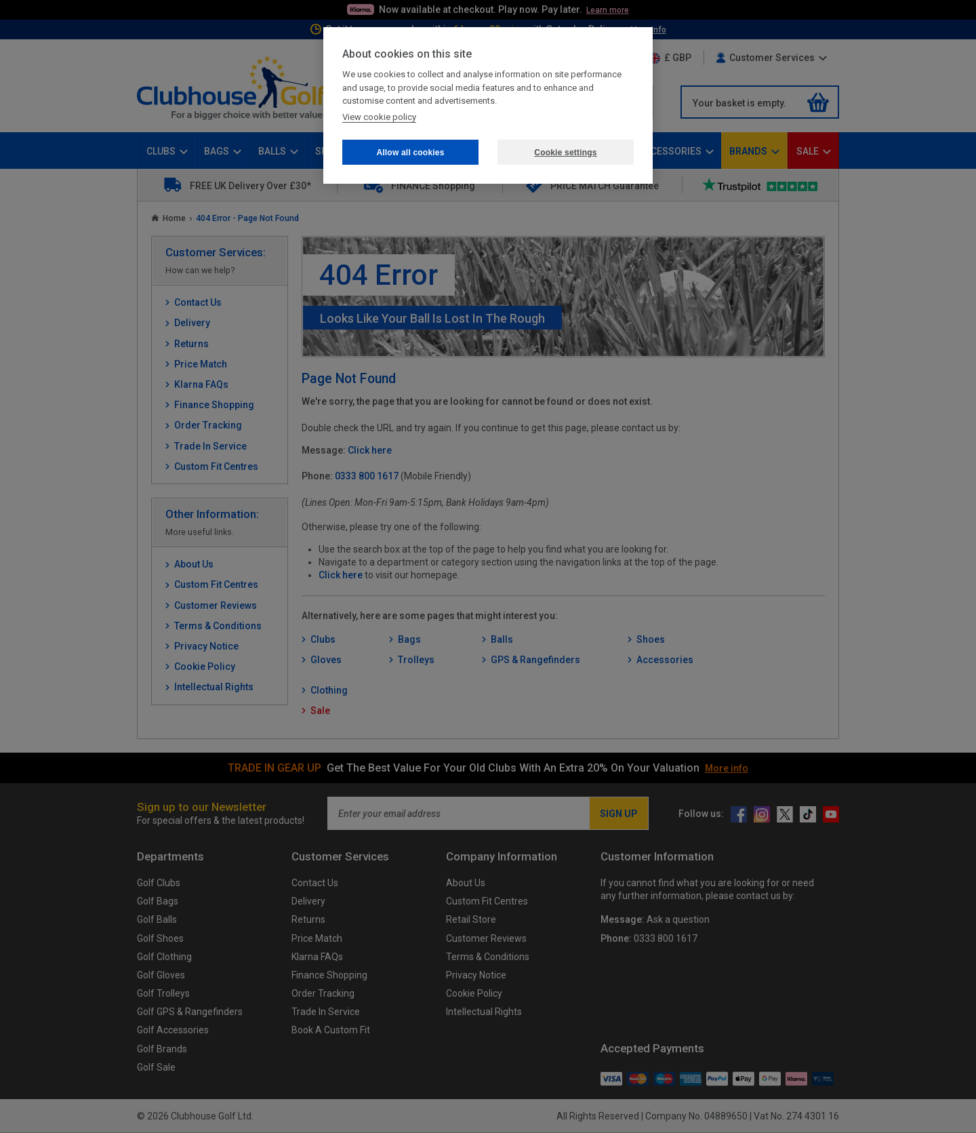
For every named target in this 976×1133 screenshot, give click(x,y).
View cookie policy (379, 117)
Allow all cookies (410, 152)
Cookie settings (565, 152)
